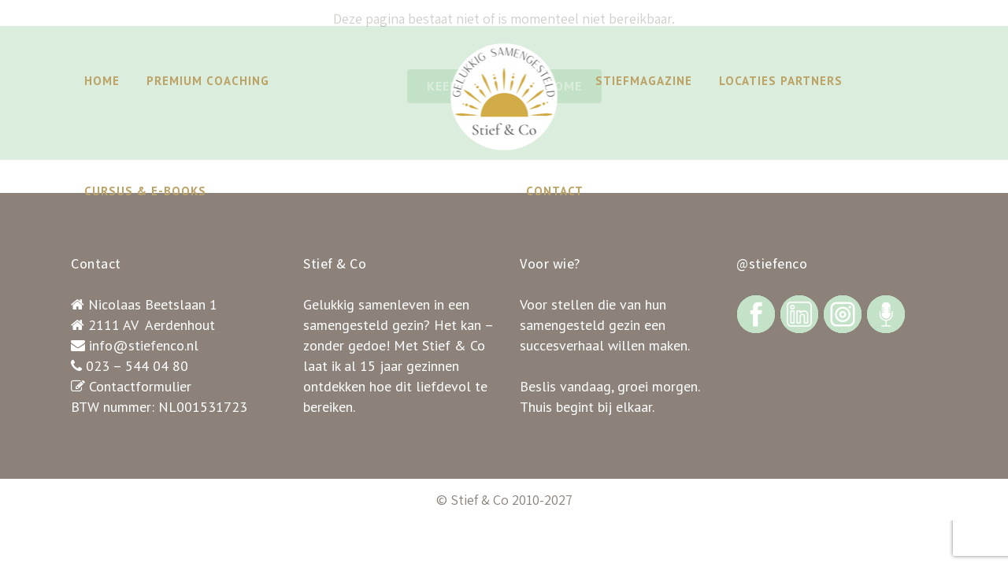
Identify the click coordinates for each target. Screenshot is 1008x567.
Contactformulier (140, 386)
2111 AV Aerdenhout (151, 325)
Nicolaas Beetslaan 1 (152, 304)
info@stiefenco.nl (143, 345)
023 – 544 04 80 (137, 366)
